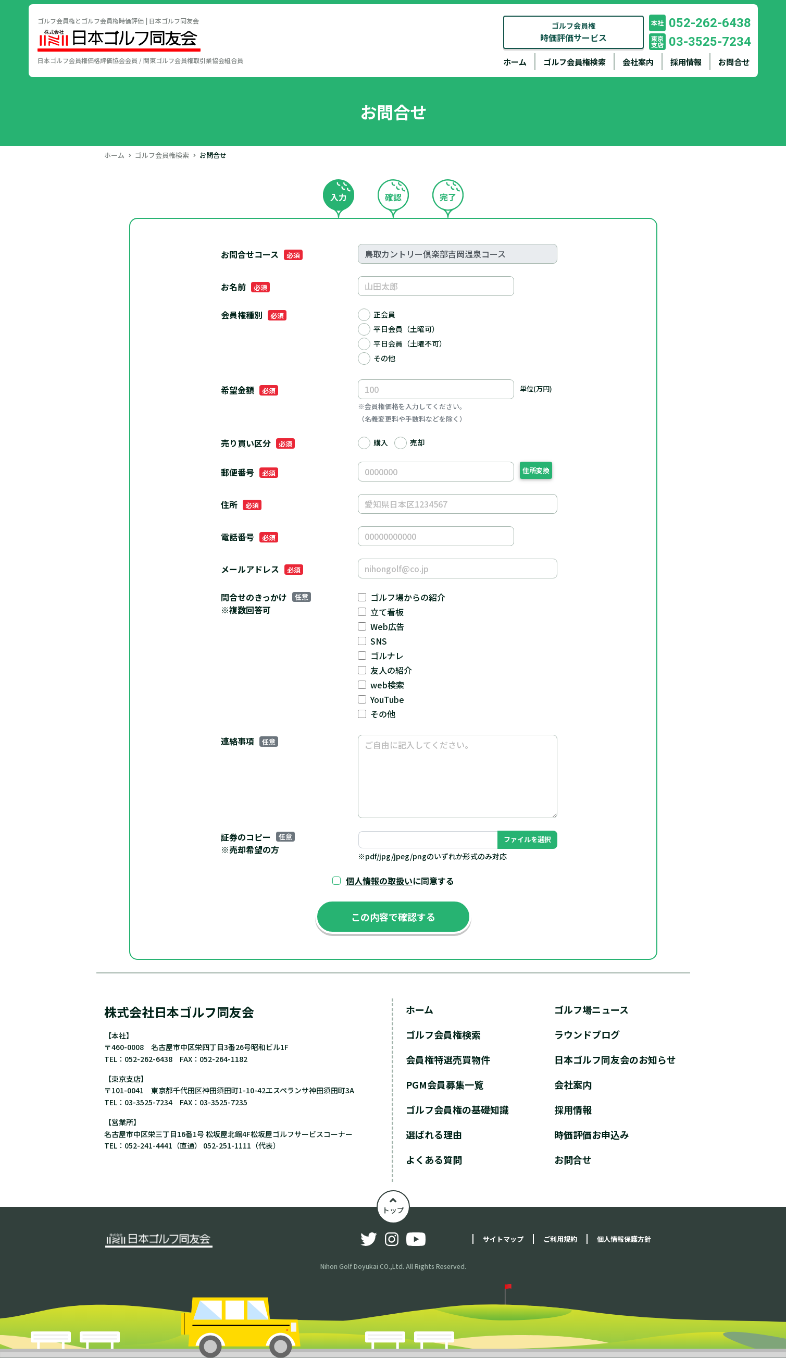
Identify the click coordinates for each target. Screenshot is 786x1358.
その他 (384, 358)
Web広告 (387, 626)
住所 (241, 504)
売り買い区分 (258, 443)
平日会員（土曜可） (406, 329)
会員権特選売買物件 (448, 1059)
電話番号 (249, 536)
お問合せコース (262, 254)
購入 (380, 442)
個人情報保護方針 (624, 1239)
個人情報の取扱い (379, 880)
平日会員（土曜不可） (409, 343)
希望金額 (249, 390)
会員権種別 (253, 314)
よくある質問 (434, 1159)
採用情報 (686, 61)
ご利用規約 (560, 1239)
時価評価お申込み (591, 1134)
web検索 (387, 684)
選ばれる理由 (434, 1134)
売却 (417, 442)
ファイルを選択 (527, 839)
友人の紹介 (391, 670)
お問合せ (734, 61)
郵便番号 (249, 472)
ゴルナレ (387, 655)
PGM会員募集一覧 (444, 1084)
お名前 (245, 286)
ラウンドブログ (587, 1034)
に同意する (400, 880)
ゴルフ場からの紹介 (407, 597)
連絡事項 (249, 741)
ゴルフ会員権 (573, 32)
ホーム (515, 61)
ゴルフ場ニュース (591, 1009)
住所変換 (536, 470)
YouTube (387, 699)
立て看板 (387, 612)
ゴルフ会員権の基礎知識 (457, 1109)
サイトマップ (503, 1239)
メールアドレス (262, 569)
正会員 (384, 314)
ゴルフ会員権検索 (574, 61)
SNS (378, 641)
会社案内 (638, 61)
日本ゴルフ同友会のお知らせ (615, 1059)
